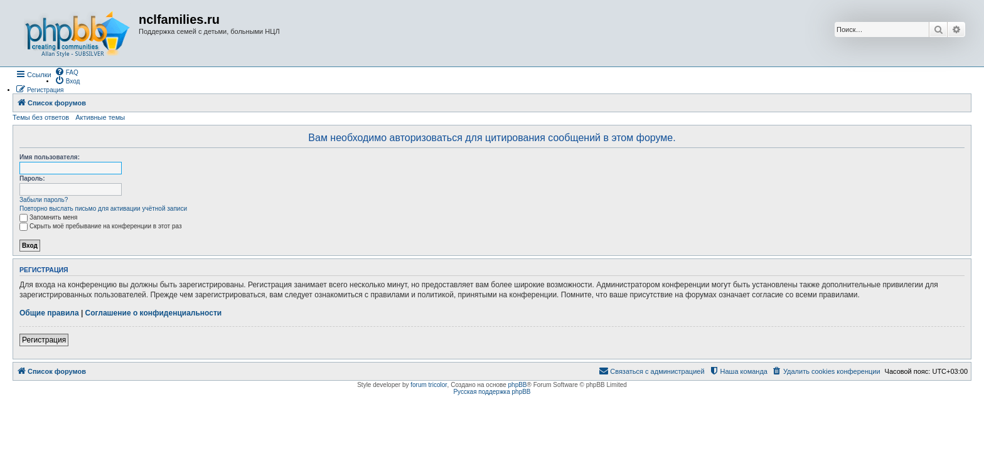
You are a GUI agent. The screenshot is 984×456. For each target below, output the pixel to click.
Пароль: (32, 178)
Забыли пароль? (43, 199)
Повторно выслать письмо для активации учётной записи (103, 208)
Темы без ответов (41, 117)
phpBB (517, 384)
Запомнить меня (48, 217)
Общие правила (49, 313)
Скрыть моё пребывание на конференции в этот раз (100, 226)
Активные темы (100, 117)
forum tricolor (428, 384)
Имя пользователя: (49, 157)
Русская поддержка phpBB (491, 391)
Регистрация (44, 340)
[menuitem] (66, 71)
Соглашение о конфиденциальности (153, 313)
